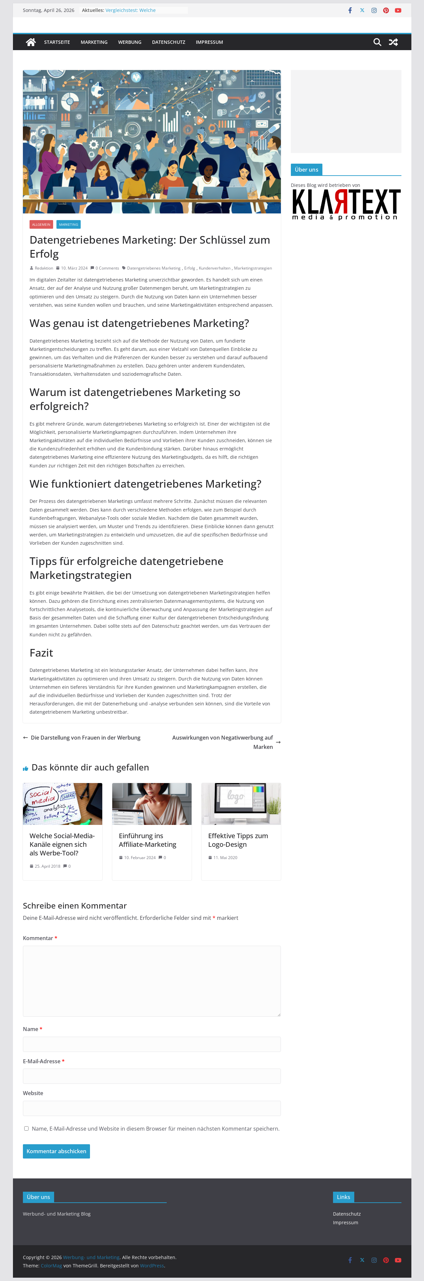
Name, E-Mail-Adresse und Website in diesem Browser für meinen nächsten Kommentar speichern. (156, 1128)
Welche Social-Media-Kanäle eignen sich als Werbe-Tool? (62, 844)
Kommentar (40, 938)
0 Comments (104, 268)
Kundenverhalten (214, 268)
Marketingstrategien (253, 268)
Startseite (57, 42)
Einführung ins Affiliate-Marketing (147, 840)
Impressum (209, 42)
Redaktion (44, 268)
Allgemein (41, 224)
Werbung (129, 42)
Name (32, 1029)
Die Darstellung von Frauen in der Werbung (81, 737)
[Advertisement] (346, 111)
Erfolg (189, 268)
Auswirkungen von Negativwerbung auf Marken (226, 742)
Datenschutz (168, 42)
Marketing (94, 42)
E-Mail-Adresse (44, 1061)
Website (33, 1093)
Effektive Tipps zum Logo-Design (238, 840)
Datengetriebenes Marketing (154, 268)
